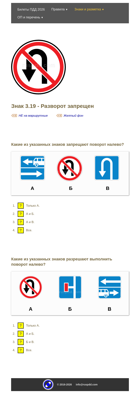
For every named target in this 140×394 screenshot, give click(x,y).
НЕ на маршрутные (33, 115)
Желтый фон (73, 115)
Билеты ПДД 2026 (31, 9)
